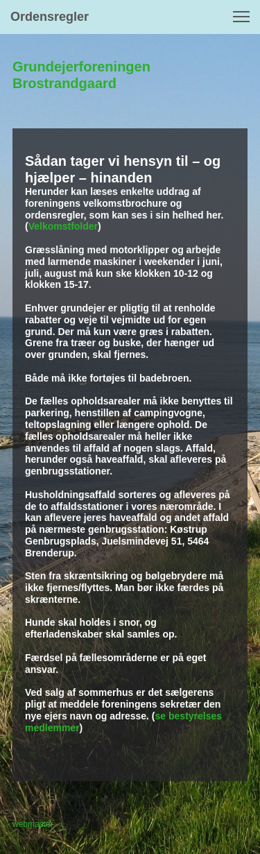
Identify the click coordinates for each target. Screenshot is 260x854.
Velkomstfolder (63, 226)
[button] (241, 16)
